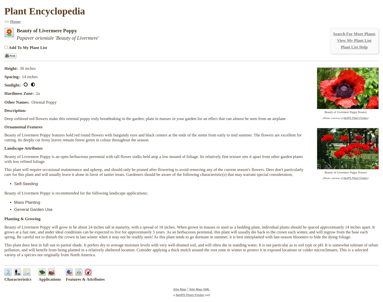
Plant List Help (354, 47)
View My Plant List (354, 40)
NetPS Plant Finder (355, 118)
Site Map (179, 289)
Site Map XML (199, 289)
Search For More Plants (354, 34)
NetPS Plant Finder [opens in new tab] (190, 295)
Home (15, 21)
